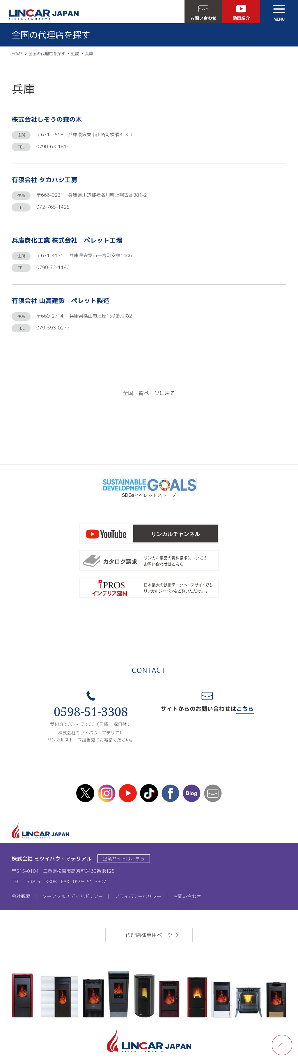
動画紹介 (241, 18)
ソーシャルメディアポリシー (72, 896)
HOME (17, 53)
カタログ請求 (149, 561)
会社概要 (21, 896)
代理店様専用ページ (149, 935)
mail (213, 793)
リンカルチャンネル (149, 534)
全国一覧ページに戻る (149, 393)
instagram (106, 793)
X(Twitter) (85, 793)
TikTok (149, 793)
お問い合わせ (203, 18)
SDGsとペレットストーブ (149, 493)
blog (191, 793)
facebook (170, 793)
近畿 (75, 53)
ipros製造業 (149, 588)
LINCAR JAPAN (44, 14)
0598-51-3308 (91, 712)
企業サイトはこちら (124, 858)
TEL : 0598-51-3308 (34, 881)
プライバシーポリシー (138, 896)
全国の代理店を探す (47, 53)
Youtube (128, 793)
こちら (245, 709)
